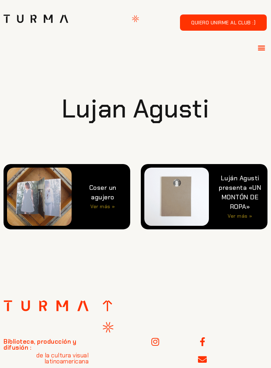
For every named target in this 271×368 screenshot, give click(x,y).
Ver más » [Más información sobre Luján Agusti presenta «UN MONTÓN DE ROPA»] (240, 216)
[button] (262, 47)
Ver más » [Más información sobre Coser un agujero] (102, 206)
